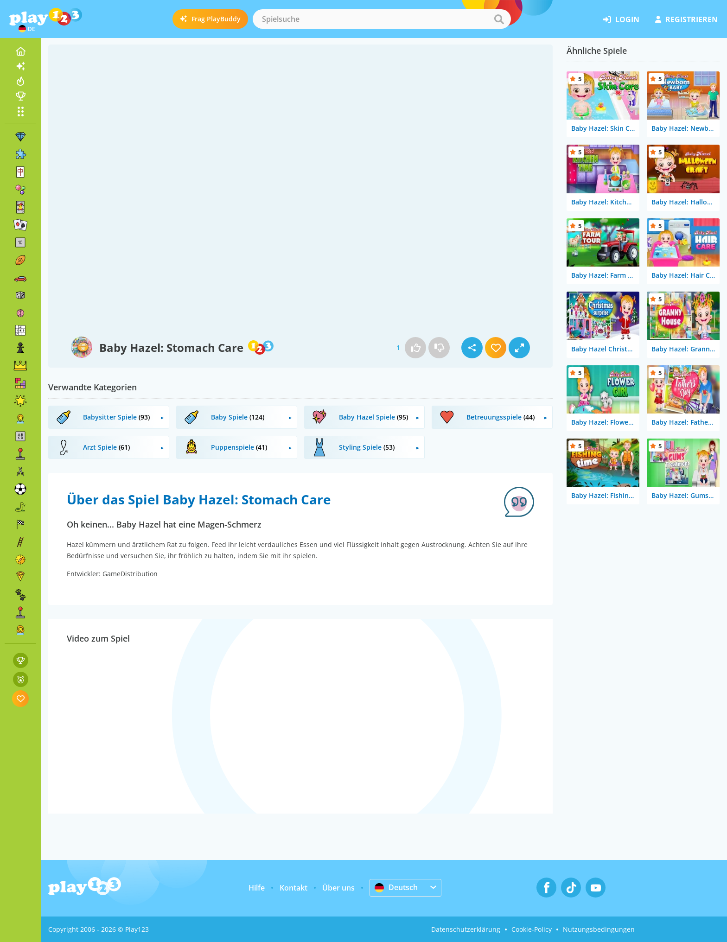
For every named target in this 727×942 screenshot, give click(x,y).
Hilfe (257, 888)
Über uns (338, 888)
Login (621, 19)
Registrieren (686, 19)
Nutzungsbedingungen (599, 929)
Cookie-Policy (531, 929)
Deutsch (396, 887)
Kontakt (293, 888)
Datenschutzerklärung (465, 929)
